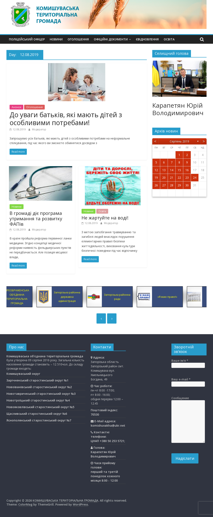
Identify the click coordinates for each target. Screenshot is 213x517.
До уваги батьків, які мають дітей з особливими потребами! (66, 118)
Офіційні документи (111, 39)
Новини (56, 39)
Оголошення (78, 39)
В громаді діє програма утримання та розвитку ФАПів (36, 218)
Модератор (39, 129)
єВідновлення (147, 39)
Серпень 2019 (179, 141)
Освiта (169, 39)
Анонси (16, 107)
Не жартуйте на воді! (105, 217)
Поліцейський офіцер (27, 39)
